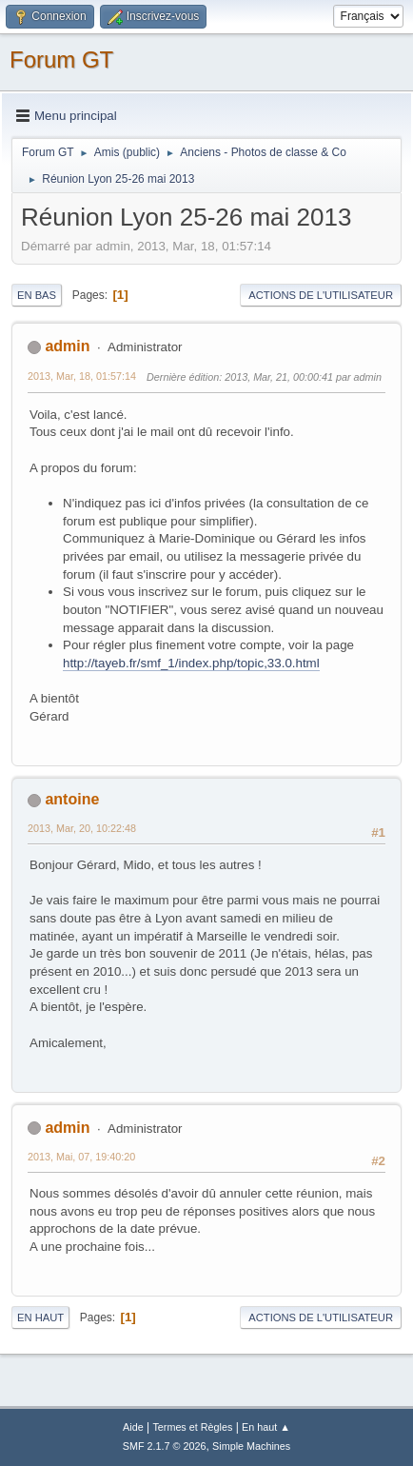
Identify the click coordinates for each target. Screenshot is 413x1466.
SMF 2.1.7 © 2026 (164, 1446)
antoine (72, 799)
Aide (133, 1427)
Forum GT (61, 59)
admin (67, 346)
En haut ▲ (266, 1427)
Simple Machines (251, 1446)
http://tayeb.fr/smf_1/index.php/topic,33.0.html (191, 663)
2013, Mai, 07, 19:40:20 (81, 1156)
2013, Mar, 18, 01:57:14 (82, 376)
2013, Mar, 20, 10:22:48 (82, 828)
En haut (40, 1317)
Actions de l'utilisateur (320, 295)
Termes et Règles (192, 1427)
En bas (36, 295)
